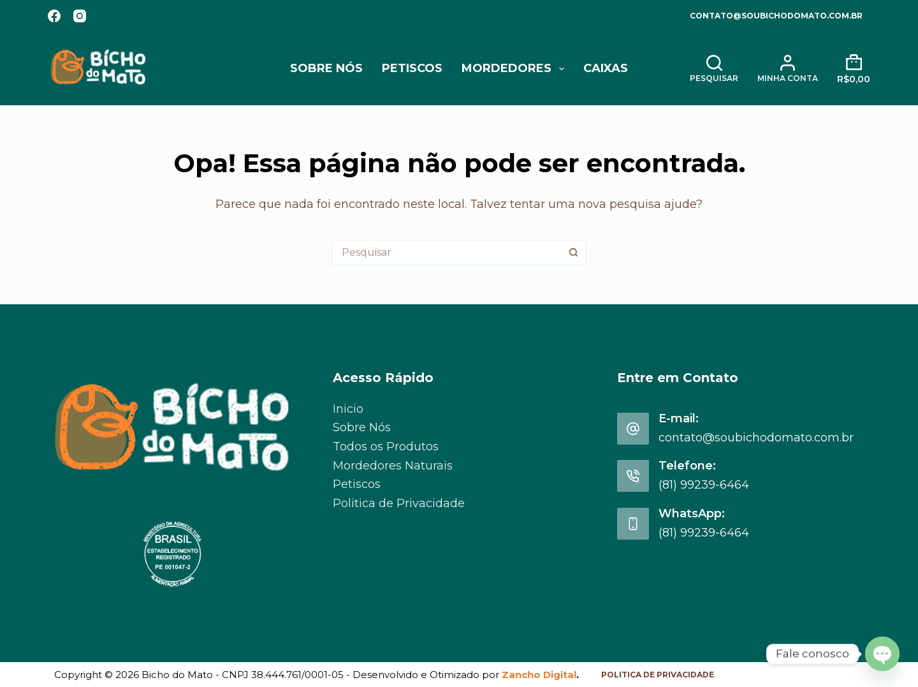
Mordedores (515, 69)
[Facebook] (54, 16)
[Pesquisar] (714, 68)
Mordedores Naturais (393, 466)
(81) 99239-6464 (704, 485)
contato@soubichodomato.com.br (776, 15)
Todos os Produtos (386, 447)
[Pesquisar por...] (446, 252)
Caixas (605, 68)
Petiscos (412, 68)
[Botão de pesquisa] (573, 252)
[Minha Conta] (787, 68)
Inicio (348, 409)
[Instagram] (79, 16)
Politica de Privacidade (399, 503)
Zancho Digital (539, 675)
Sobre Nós (326, 68)
